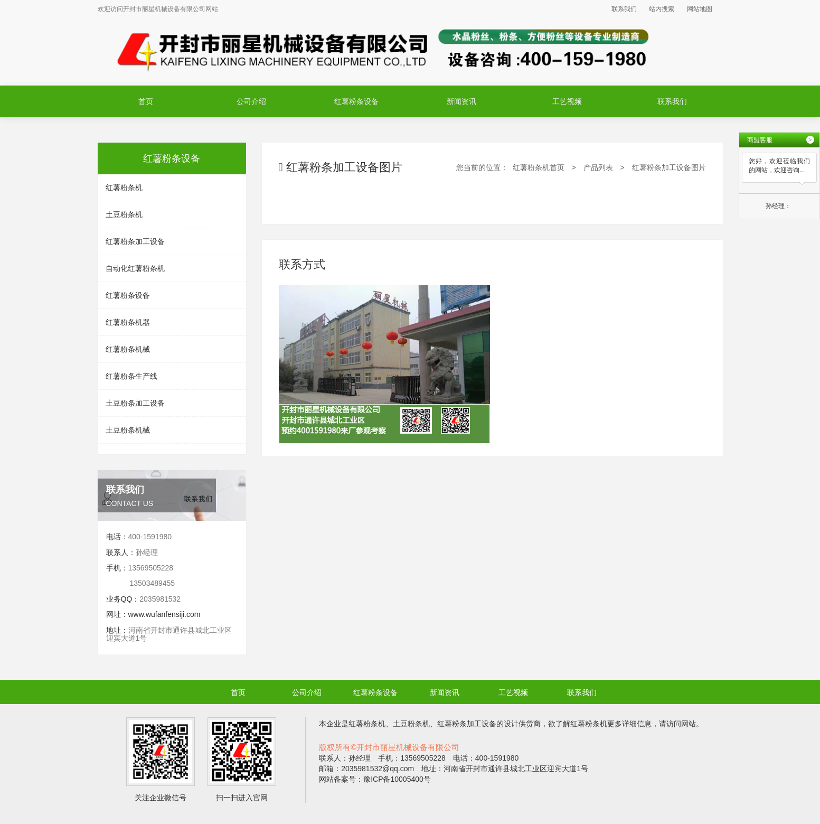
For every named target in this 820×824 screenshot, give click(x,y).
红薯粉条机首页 (538, 167)
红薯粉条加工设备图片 (669, 167)
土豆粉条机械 (128, 430)
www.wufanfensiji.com (164, 614)
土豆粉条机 (124, 214)
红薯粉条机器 (128, 322)
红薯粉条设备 (356, 101)
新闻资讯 (461, 101)
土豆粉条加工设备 (135, 403)
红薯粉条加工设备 (135, 241)
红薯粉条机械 (128, 349)
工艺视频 (567, 101)
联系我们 (624, 9)
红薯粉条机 (124, 187)
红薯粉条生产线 (131, 376)
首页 (145, 101)
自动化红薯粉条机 (135, 268)
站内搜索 (661, 9)
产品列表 (598, 167)
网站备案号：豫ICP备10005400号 (375, 779)
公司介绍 (251, 101)
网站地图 (699, 9)
